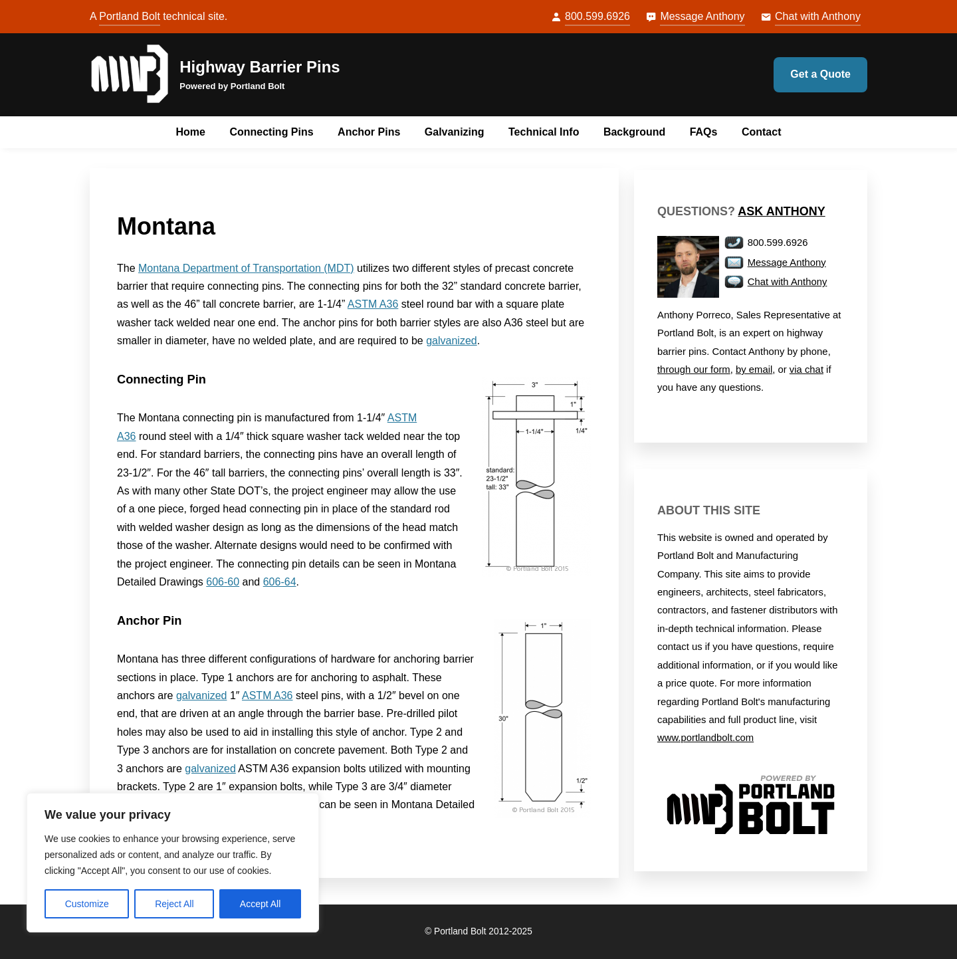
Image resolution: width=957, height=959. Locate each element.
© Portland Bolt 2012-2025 (478, 931)
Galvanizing (454, 132)
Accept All (260, 904)
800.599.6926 (597, 16)
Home (190, 132)
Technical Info (543, 132)
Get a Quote (820, 74)
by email (754, 369)
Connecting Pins (271, 132)
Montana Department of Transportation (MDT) (246, 268)
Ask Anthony (781, 211)
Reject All (174, 904)
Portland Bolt (129, 16)
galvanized (451, 340)
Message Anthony (702, 16)
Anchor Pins (369, 132)
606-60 (222, 581)
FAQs (704, 132)
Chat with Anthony (818, 16)
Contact (762, 132)
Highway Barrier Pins (259, 67)
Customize (87, 904)
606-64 (279, 581)
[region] (173, 862)
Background (634, 132)
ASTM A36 (373, 304)
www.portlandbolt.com (705, 737)
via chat (806, 369)
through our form (693, 369)
